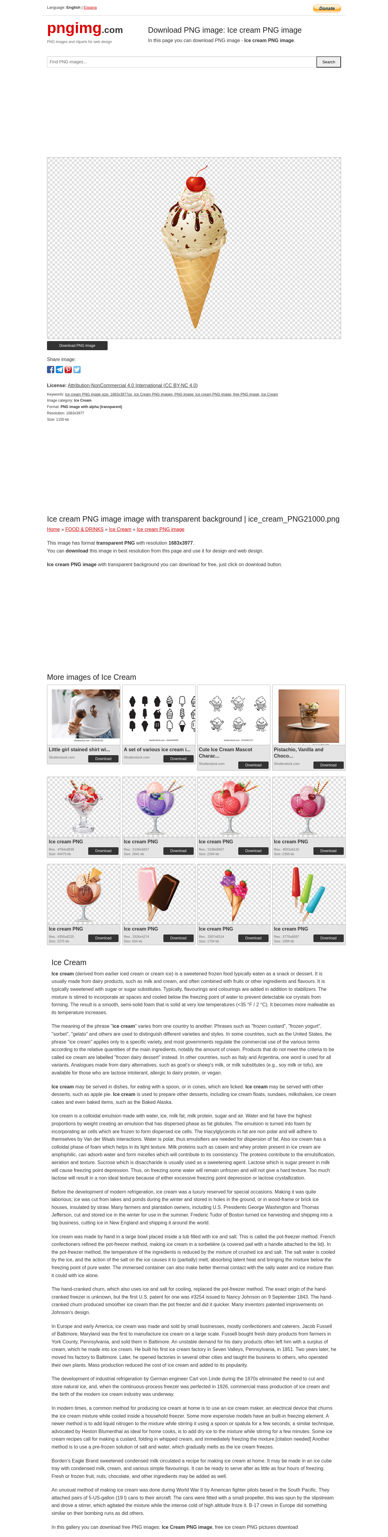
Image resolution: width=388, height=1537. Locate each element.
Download (103, 759)
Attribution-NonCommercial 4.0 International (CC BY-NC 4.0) (133, 385)
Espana (90, 7)
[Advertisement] (194, 114)
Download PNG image (77, 346)
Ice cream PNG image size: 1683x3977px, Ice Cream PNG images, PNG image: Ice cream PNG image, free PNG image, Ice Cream (171, 394)
